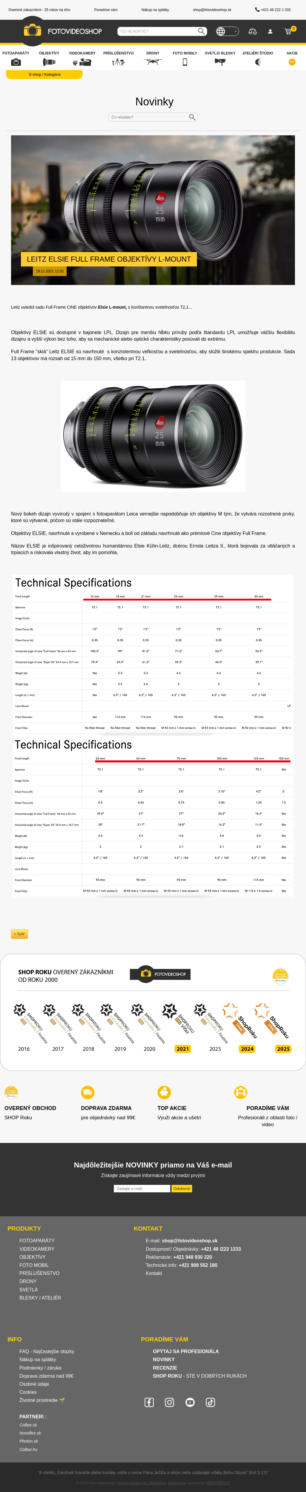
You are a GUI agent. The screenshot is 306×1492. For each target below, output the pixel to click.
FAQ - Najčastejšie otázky (46, 1351)
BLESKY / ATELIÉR (40, 1297)
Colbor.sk (28, 1425)
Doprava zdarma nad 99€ (46, 1376)
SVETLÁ (29, 1289)
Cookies (28, 1392)
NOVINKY (164, 1359)
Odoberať (181, 1188)
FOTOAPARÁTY (37, 1240)
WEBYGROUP (218, 1483)
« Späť (19, 934)
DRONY (28, 1281)
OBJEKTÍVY (32, 1257)
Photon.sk (28, 1441)
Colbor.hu (28, 1449)
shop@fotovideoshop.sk (190, 1240)
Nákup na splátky (37, 1359)
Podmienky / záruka (40, 1367)
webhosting (177, 1483)
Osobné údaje (34, 1384)
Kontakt (154, 1273)
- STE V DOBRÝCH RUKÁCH (200, 1376)
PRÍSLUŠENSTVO (39, 1273)
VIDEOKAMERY (36, 1249)
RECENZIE (165, 1367)
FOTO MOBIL (34, 1265)
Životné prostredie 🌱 (42, 1400)
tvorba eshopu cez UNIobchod (142, 1483)
